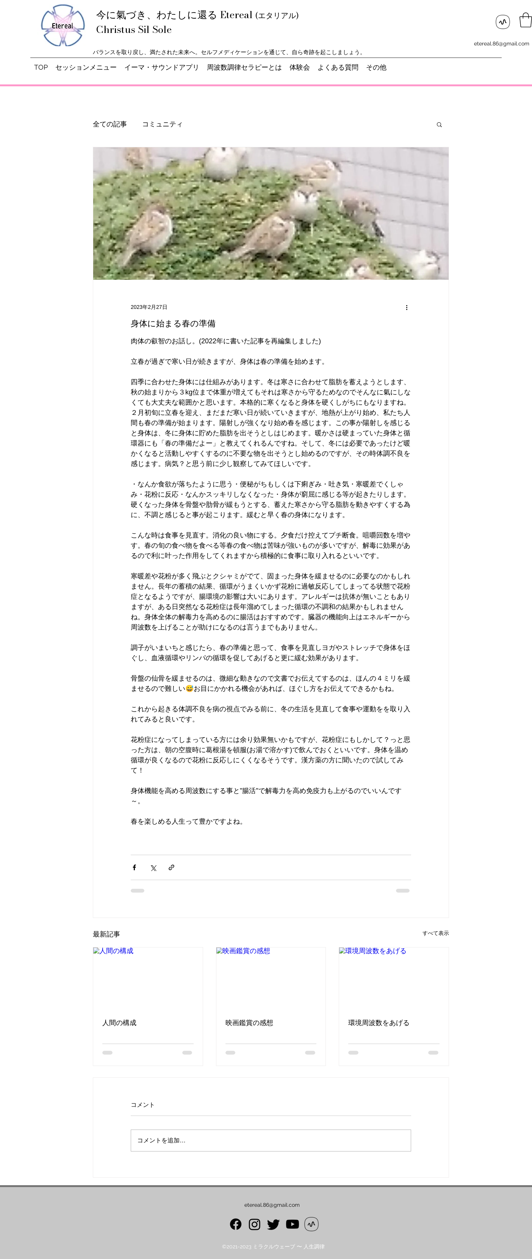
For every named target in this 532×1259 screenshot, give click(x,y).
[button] (525, 19)
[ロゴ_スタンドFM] (502, 22)
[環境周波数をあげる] (394, 978)
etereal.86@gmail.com (501, 44)
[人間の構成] (148, 978)
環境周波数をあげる (379, 1023)
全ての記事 (110, 124)
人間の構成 (119, 1023)
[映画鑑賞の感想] (271, 978)
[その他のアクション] (406, 307)
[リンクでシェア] (171, 867)
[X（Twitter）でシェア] (152, 867)
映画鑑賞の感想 (249, 1023)
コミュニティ (162, 124)
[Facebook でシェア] (134, 867)
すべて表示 (435, 933)
